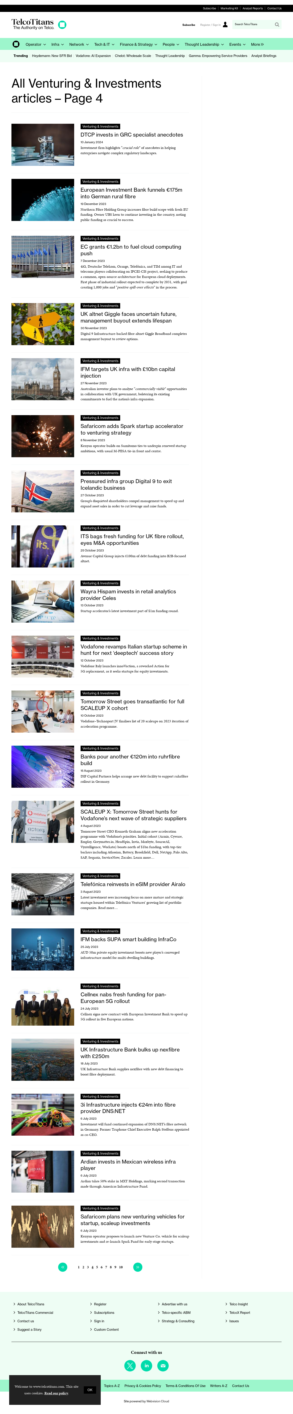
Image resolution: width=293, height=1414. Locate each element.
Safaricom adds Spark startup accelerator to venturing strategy (132, 429)
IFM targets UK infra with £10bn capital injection (128, 372)
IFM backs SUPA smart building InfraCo (128, 939)
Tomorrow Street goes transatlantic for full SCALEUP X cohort (132, 704)
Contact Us (274, 8)
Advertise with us (174, 1304)
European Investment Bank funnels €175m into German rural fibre (131, 193)
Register (100, 1304)
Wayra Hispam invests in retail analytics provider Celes (128, 594)
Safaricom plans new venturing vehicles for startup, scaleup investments (133, 1219)
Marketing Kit (229, 8)
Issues (234, 1321)
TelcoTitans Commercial (35, 1313)
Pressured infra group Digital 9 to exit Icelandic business (126, 484)
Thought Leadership (170, 56)
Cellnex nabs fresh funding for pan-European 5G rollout (123, 997)
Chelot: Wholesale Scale (133, 56)
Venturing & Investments (100, 126)
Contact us (25, 1321)
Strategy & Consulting (178, 1321)
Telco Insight (238, 1304)
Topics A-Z (112, 1386)
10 (121, 1267)
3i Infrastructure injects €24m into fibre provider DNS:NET (128, 1108)
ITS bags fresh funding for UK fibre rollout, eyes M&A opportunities (132, 539)
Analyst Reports (253, 8)
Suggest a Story (29, 1330)
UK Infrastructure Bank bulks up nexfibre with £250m (130, 1052)
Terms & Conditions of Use (185, 1386)
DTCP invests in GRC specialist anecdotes (132, 134)
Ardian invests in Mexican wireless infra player (128, 1165)
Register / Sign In (210, 25)
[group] (256, 44)
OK (89, 1390)
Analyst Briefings (263, 56)
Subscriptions (104, 1313)
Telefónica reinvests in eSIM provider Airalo (133, 884)
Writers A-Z (219, 1386)
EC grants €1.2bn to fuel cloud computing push (131, 250)
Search (277, 24)
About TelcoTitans (30, 1304)
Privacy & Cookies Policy (143, 1386)
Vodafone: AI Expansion (93, 56)
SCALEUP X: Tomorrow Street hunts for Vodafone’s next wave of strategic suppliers (134, 815)
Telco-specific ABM (176, 1313)
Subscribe (209, 8)
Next (137, 1267)
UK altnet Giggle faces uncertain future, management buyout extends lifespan (128, 317)
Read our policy (56, 1393)
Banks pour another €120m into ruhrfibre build (130, 759)
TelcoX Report (239, 1313)
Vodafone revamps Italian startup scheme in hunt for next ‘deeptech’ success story (134, 649)
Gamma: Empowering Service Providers (218, 56)
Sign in (99, 1321)
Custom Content (106, 1330)
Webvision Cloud (157, 1401)
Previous (62, 1267)
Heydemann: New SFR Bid (52, 56)
